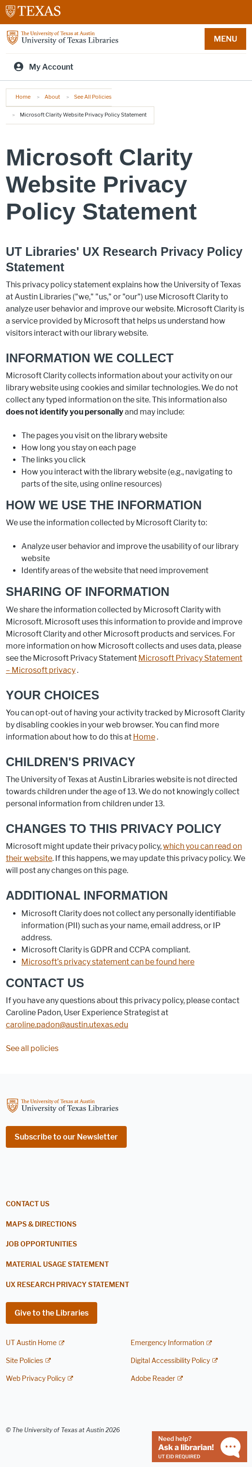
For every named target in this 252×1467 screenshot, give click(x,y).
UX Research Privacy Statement (67, 1285)
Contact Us (27, 1204)
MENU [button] (225, 39)
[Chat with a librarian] (199, 1446)
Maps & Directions (41, 1224)
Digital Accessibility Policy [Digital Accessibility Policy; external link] (170, 1361)
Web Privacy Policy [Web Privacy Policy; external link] (35, 1379)
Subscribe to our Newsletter (66, 1136)
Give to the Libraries (52, 1313)
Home (22, 96)
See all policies (32, 1048)
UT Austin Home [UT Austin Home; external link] (31, 1343)
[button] (144, 736)
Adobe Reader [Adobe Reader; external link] (153, 1379)
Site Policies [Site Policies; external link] (24, 1361)
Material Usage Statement (57, 1264)
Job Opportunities (41, 1244)
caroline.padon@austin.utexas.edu (67, 1024)
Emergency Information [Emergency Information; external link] (167, 1343)
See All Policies (93, 96)
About (52, 96)
